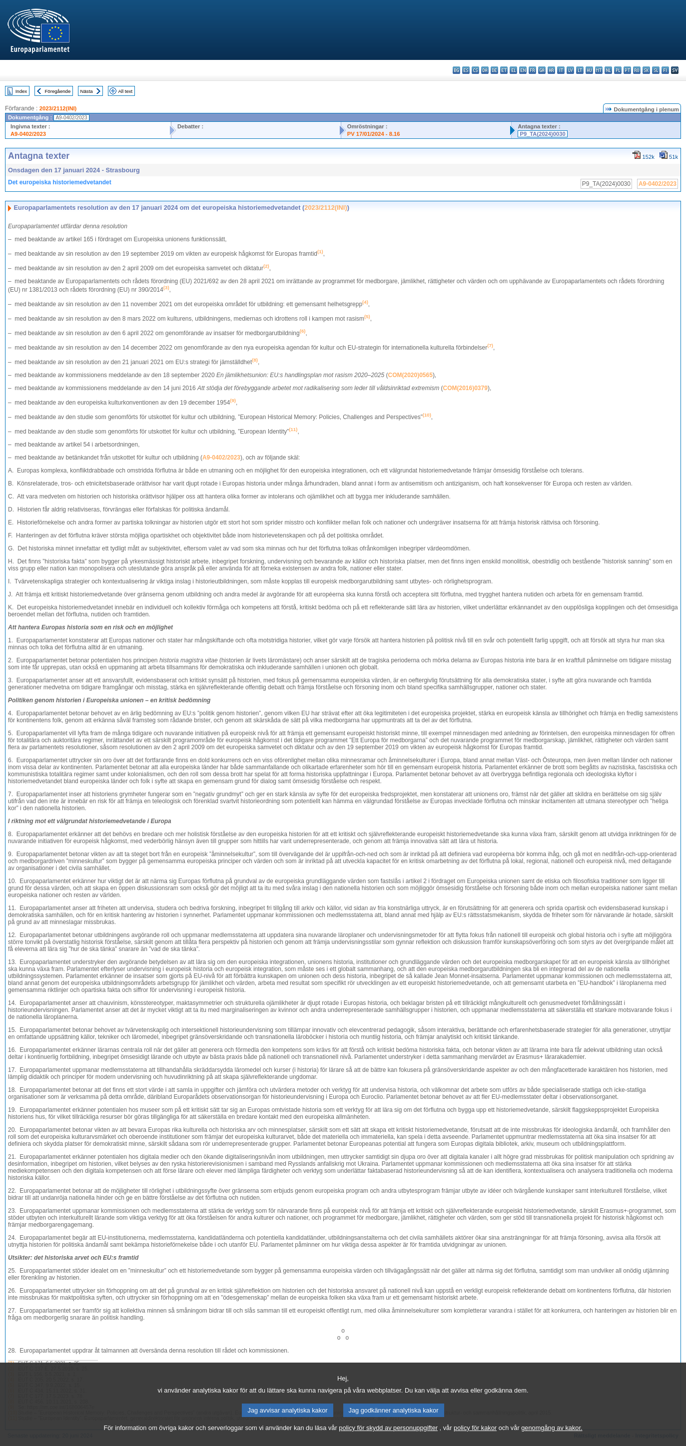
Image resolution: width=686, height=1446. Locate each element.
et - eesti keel (504, 70)
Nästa (86, 91)
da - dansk (485, 70)
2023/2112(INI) (58, 108)
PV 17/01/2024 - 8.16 (373, 134)
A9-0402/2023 (28, 134)
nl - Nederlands (608, 70)
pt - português (627, 70)
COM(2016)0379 (465, 388)
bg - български (456, 70)
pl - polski (618, 70)
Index (21, 91)
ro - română (637, 70)
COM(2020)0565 (410, 375)
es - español (466, 70)
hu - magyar (589, 70)
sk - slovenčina (646, 70)
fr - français (532, 70)
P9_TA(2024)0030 (542, 134)
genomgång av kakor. (551, 1439)
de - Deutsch (494, 70)
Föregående (58, 91)
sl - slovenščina (656, 70)
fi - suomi (665, 70)
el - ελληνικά (513, 70)
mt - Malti (599, 70)
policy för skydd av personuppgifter (388, 1439)
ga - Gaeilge (542, 70)
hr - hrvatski (551, 70)
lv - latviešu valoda (570, 70)
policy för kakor (475, 1439)
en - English (523, 70)
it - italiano (561, 70)
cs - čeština (475, 70)
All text (125, 91)
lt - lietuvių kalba (580, 70)
